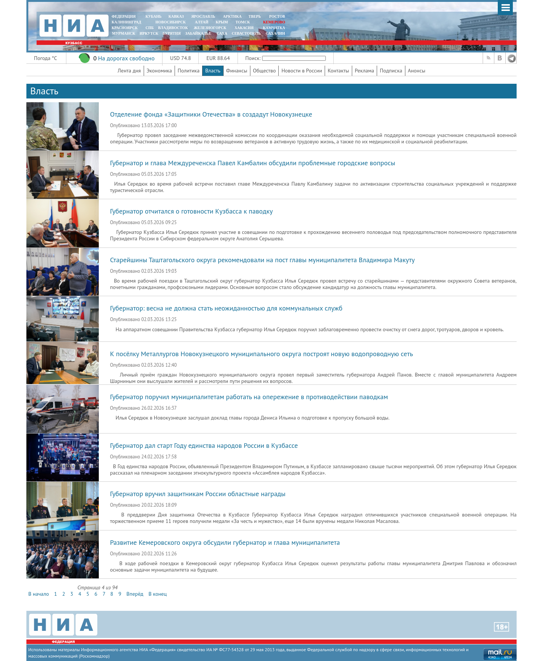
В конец (158, 593)
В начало (38, 593)
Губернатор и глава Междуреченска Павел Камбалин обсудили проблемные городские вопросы (253, 162)
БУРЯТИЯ (172, 33)
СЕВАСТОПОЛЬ (246, 33)
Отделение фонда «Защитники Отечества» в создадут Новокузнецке (211, 114)
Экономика (159, 70)
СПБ (150, 28)
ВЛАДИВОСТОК (173, 28)
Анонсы (416, 70)
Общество (264, 70)
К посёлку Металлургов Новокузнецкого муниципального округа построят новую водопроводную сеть (261, 353)
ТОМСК (244, 22)
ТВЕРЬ (254, 16)
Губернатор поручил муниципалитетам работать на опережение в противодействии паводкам (249, 396)
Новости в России (301, 70)
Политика (188, 70)
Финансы (236, 70)
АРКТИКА (232, 16)
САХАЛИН (275, 33)
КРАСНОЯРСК (125, 28)
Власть (212, 70)
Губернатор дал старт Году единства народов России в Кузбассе (204, 445)
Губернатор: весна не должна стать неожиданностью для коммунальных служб (226, 308)
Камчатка (273, 28)
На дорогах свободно (126, 58)
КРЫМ (222, 22)
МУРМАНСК (123, 33)
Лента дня (129, 70)
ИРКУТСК (149, 33)
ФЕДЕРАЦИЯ (124, 16)
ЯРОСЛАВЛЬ (203, 16)
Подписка (391, 70)
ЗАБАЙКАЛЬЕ (198, 33)
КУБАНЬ (153, 16)
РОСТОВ (277, 16)
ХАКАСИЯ (243, 28)
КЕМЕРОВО (274, 22)
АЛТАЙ (202, 22)
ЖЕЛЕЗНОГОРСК (210, 28)
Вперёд (134, 593)
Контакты (338, 70)
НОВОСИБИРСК (170, 22)
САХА (221, 33)
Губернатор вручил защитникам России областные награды (198, 493)
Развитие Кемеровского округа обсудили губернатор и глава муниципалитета (225, 542)
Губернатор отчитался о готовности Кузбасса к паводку (191, 211)
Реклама (364, 70)
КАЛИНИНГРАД (126, 22)
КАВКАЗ (176, 16)
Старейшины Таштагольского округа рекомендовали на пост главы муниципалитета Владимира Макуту (262, 259)
